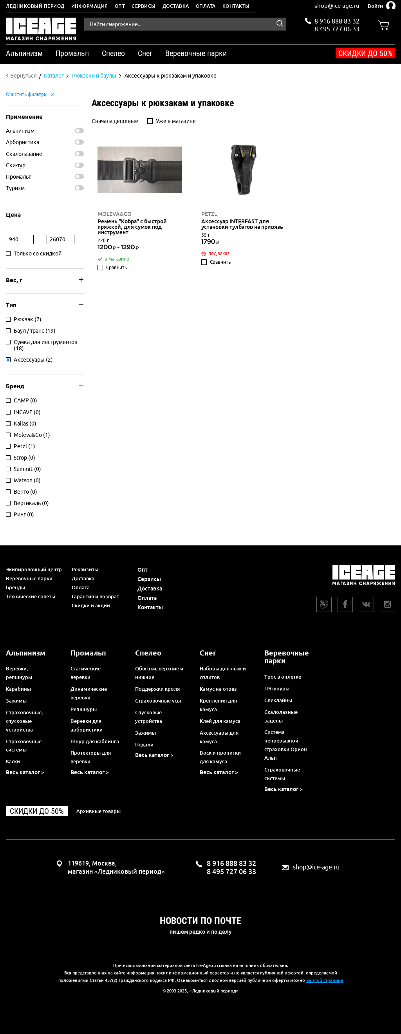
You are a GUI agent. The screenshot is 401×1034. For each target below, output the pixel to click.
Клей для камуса (220, 721)
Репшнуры (83, 709)
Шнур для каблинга (94, 741)
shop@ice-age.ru (336, 5)
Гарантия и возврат (95, 596)
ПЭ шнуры (276, 688)
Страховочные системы (24, 746)
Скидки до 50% (365, 53)
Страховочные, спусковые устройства (24, 721)
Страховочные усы (158, 700)
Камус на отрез (218, 689)
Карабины (18, 689)
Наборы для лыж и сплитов (223, 673)
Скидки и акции (91, 605)
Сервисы (144, 6)
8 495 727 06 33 (336, 28)
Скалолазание (24, 154)
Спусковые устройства (148, 717)
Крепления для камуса (218, 705)
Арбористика (22, 142)
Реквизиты (85, 569)
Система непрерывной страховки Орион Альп (285, 745)
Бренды (15, 587)
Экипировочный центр (34, 569)
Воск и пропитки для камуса (220, 757)
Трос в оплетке (282, 676)
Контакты (236, 6)
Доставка (176, 6)
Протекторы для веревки (90, 757)
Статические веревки (85, 673)
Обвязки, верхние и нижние (159, 673)
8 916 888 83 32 (336, 21)
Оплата (206, 6)
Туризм (15, 188)
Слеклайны (278, 700)
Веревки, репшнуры (19, 673)
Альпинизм (20, 131)
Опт (120, 6)
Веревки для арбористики (86, 725)
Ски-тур (15, 165)
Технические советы (30, 596)
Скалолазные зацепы (281, 716)
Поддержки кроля (157, 689)
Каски (13, 761)
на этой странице (324, 980)
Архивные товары (98, 811)
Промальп (19, 177)
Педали (144, 744)
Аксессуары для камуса (219, 737)
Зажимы (16, 700)
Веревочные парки (29, 578)
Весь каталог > (25, 772)
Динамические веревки (88, 693)
